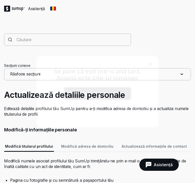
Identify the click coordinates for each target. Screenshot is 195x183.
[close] (150, 64)
